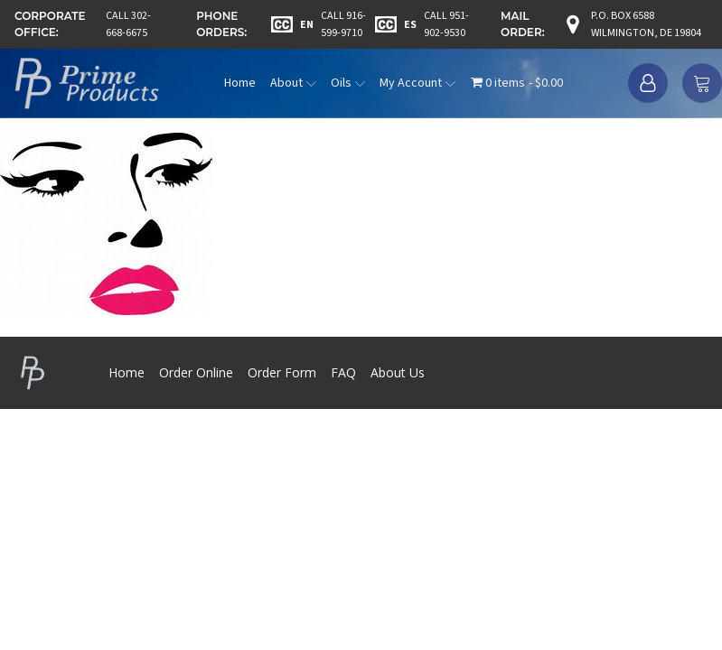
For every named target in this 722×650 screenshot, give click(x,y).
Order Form (282, 372)
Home (240, 83)
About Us (397, 372)
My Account (417, 83)
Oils (348, 83)
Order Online (196, 372)
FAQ (343, 372)
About (293, 83)
